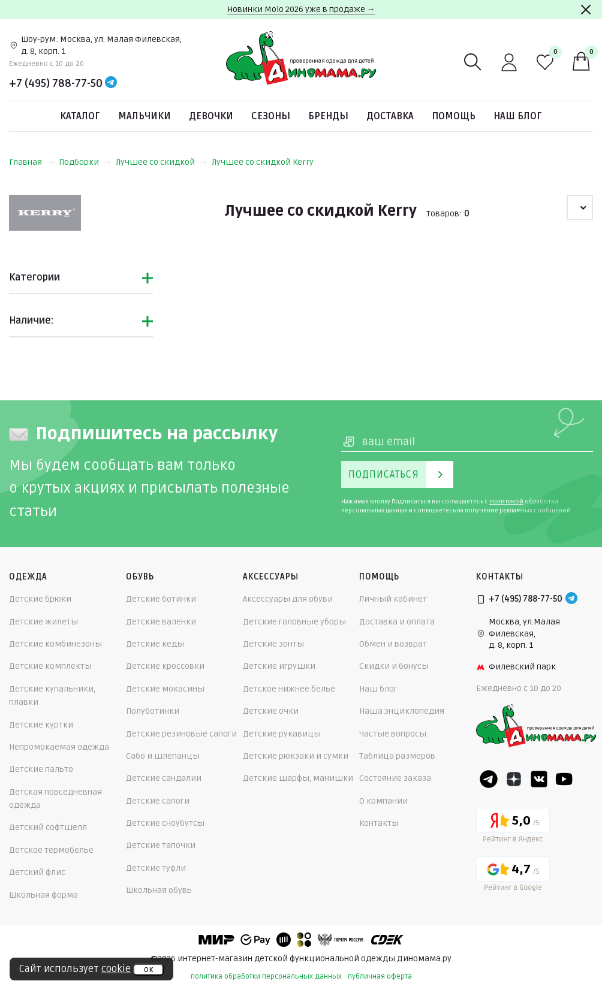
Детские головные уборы (294, 622)
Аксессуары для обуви (288, 599)
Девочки (211, 116)
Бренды (328, 116)
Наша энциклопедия (401, 711)
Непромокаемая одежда (59, 747)
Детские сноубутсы (165, 823)
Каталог (80, 116)
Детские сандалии (163, 778)
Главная (31, 162)
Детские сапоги (157, 801)
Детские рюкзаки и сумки (295, 756)
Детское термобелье (51, 850)
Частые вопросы (392, 734)
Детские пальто (41, 769)
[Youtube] (564, 779)
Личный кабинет (393, 599)
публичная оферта (380, 976)
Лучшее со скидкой (161, 162)
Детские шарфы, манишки (298, 778)
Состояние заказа (395, 778)
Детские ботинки (161, 599)
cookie (116, 969)
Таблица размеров (397, 756)
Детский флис (37, 872)
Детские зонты (273, 644)
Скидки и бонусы (394, 666)
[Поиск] (473, 62)
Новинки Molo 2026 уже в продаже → (301, 9)
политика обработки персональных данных (266, 976)
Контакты (379, 823)
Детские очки (271, 711)
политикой (506, 501)
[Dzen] (513, 779)
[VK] (539, 779)
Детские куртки (41, 725)
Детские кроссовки (165, 666)
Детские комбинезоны (55, 644)
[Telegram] (111, 83)
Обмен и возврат (393, 644)
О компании (383, 801)
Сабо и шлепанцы (163, 756)
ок (148, 969)
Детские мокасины (165, 689)
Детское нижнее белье (289, 689)
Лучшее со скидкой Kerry (263, 162)
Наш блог (517, 116)
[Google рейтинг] (513, 875)
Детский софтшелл (48, 827)
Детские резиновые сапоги (181, 734)
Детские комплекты (50, 666)
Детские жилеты (43, 622)
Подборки (85, 162)
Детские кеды (155, 644)
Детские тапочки (160, 845)
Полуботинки (152, 711)
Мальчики (144, 116)
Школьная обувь (159, 890)
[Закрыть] (586, 9)
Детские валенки (161, 622)
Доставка (390, 116)
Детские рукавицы (282, 734)
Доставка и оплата (397, 622)
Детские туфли (156, 868)
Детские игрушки (279, 666)
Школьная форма (43, 895)
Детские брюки (40, 599)
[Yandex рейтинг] (513, 827)
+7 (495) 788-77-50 (56, 83)
